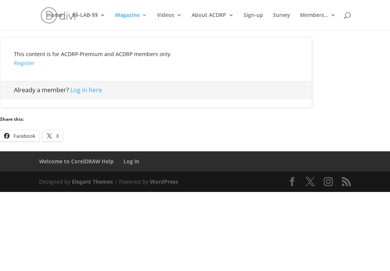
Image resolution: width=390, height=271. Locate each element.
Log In (131, 161)
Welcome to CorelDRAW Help (76, 161)
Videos (165, 15)
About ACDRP (209, 15)
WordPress (164, 181)
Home (54, 15)
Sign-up (253, 15)
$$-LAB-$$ (85, 15)
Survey (281, 15)
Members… (314, 15)
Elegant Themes (92, 181)
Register (24, 63)
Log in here (86, 90)
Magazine (127, 15)
